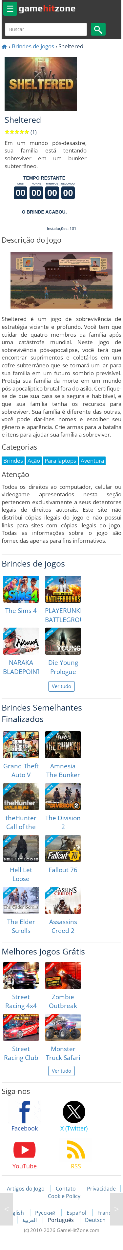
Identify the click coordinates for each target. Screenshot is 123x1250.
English (15, 1212)
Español (77, 1212)
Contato (66, 1188)
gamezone (47, 8)
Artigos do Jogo (26, 1188)
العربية (30, 1220)
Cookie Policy (64, 1196)
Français (107, 1212)
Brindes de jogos (33, 46)
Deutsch (95, 1220)
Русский (46, 1212)
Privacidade (101, 1188)
